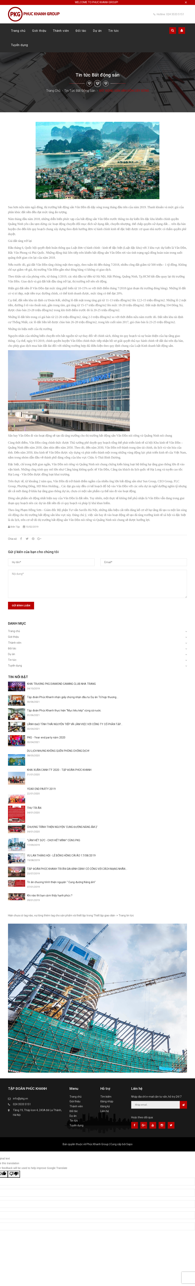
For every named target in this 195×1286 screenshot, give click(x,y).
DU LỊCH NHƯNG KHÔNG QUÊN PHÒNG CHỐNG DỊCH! (58, 750)
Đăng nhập (106, 1101)
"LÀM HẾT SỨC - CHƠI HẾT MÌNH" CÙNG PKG (53, 840)
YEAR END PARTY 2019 (41, 788)
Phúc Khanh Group (97, 1144)
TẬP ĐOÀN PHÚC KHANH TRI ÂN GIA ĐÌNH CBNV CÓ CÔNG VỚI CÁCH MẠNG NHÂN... (77, 868)
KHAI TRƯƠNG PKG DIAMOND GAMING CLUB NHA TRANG (61, 683)
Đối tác (81, 31)
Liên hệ (104, 1111)
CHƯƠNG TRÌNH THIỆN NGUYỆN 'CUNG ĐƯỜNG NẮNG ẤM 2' (62, 826)
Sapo (129, 1144)
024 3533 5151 (22, 1104)
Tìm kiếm (105, 1096)
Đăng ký (105, 1106)
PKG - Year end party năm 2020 (46, 737)
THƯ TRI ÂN (34, 807)
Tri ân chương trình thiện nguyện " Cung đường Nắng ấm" (61, 882)
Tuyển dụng (19, 45)
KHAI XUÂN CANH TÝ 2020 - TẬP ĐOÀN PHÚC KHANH (59, 769)
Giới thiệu (39, 31)
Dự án (97, 31)
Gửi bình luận (21, 605)
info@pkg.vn (20, 1098)
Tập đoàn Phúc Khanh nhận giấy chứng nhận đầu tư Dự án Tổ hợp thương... (72, 697)
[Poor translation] (14, 1174)
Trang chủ (18, 31)
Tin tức (113, 31)
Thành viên (61, 31)
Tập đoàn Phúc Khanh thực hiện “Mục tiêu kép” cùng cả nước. (64, 710)
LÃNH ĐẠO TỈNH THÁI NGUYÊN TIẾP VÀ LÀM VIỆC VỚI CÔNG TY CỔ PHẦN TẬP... (74, 724)
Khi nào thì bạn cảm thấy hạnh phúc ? (49, 895)
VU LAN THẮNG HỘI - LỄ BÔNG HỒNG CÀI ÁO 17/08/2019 (61, 855)
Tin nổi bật (18, 677)
